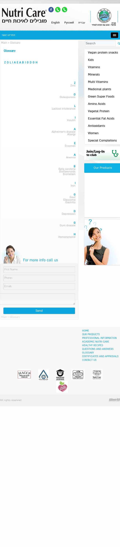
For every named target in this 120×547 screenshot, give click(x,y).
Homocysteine (66, 237)
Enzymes (70, 146)
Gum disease (67, 225)
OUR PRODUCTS (91, 334)
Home (85, 331)
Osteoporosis (67, 97)
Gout (72, 197)
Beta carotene (66, 169)
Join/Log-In (95, 153)
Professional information (99, 338)
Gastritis (70, 202)
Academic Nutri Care (95, 342)
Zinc (72, 85)
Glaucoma (69, 200)
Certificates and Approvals (100, 356)
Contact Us (89, 360)
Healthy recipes (92, 345)
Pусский (69, 22)
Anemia (70, 157)
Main (4, 43)
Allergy (71, 134)
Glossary (88, 353)
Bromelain (69, 174)
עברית (81, 22)
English (55, 22)
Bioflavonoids (67, 171)
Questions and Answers (98, 349)
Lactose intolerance (63, 109)
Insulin (71, 120)
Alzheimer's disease (63, 132)
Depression (68, 214)
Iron (73, 186)
